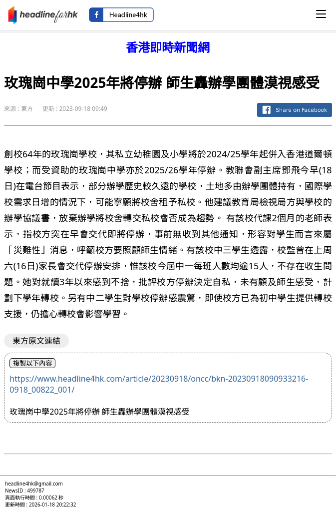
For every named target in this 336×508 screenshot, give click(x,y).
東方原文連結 (36, 340)
